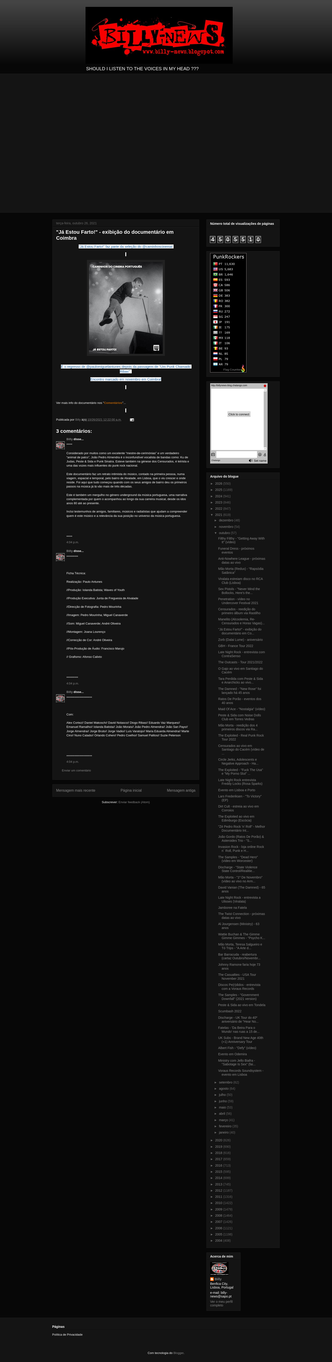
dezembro (226, 520)
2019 (219, 1146)
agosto (224, 1088)
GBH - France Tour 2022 (235, 646)
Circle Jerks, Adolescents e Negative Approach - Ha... (238, 761)
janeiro (224, 1132)
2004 (219, 1240)
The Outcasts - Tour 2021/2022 (240, 662)
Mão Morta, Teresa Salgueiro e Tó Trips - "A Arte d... (240, 946)
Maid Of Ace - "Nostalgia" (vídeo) (241, 709)
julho (222, 1095)
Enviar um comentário (76, 770)
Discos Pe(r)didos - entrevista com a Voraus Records (239, 987)
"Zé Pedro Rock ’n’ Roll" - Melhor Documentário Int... (241, 828)
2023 (219, 502)
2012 (219, 1190)
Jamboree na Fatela (232, 907)
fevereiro (225, 1126)
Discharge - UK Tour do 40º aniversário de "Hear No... (238, 1019)
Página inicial (131, 790)
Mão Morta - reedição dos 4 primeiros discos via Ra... (238, 727)
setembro (226, 1082)
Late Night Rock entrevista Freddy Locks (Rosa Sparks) (240, 782)
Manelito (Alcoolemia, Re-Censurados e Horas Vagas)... (241, 621)
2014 (219, 1178)
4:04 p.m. (72, 542)
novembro (226, 527)
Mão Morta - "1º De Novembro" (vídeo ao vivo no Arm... (240, 879)
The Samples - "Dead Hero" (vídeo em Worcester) (238, 859)
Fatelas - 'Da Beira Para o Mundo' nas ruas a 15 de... (239, 1029)
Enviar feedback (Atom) (134, 802)
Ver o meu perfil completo (221, 1303)
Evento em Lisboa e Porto (236, 790)
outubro (225, 533)
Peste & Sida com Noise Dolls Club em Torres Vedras (239, 717)
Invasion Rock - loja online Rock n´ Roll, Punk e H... (241, 849)
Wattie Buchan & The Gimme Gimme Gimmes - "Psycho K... (241, 936)
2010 (219, 1203)
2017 (219, 1159)
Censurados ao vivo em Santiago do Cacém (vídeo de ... (241, 749)
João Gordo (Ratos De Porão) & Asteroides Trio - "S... (241, 838)
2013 (219, 1184)
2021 (219, 515)
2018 (219, 1153)
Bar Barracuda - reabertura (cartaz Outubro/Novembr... (239, 956)
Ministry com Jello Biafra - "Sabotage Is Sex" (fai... (237, 1062)
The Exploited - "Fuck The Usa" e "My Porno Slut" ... (240, 772)
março (224, 1120)
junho (223, 1101)
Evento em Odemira (232, 1054)
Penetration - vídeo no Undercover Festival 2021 (238, 601)
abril (222, 1113)
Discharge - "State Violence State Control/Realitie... (237, 869)
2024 (219, 496)
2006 (219, 1228)
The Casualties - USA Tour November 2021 (237, 976)
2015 (219, 1171)
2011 (219, 1197)
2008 (219, 1215)
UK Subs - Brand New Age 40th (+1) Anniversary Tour (240, 1040)
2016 (219, 1165)
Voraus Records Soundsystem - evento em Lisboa (240, 1072)
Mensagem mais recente (75, 790)
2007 (219, 1222)
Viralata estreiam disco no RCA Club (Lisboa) (240, 581)
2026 (219, 483)
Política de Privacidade (67, 1334)
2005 (219, 1234)
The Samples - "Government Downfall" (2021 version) (238, 997)
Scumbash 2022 (229, 1011)
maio (223, 1107)
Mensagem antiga (181, 790)
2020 (219, 1140)
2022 (219, 508)
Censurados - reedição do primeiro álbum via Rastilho (239, 611)
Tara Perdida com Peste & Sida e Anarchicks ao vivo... (240, 680)
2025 (219, 490)
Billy (69, 439)
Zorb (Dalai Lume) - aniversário (240, 640)
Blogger (178, 1353)
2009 (219, 1209)
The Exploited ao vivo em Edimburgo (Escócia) (236, 818)
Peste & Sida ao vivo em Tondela (241, 1005)
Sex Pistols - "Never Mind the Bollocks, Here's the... (239, 591)
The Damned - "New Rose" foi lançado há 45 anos (239, 691)
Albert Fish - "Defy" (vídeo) (237, 1048)
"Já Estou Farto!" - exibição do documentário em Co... (239, 631)
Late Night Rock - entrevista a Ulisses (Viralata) (239, 899)
